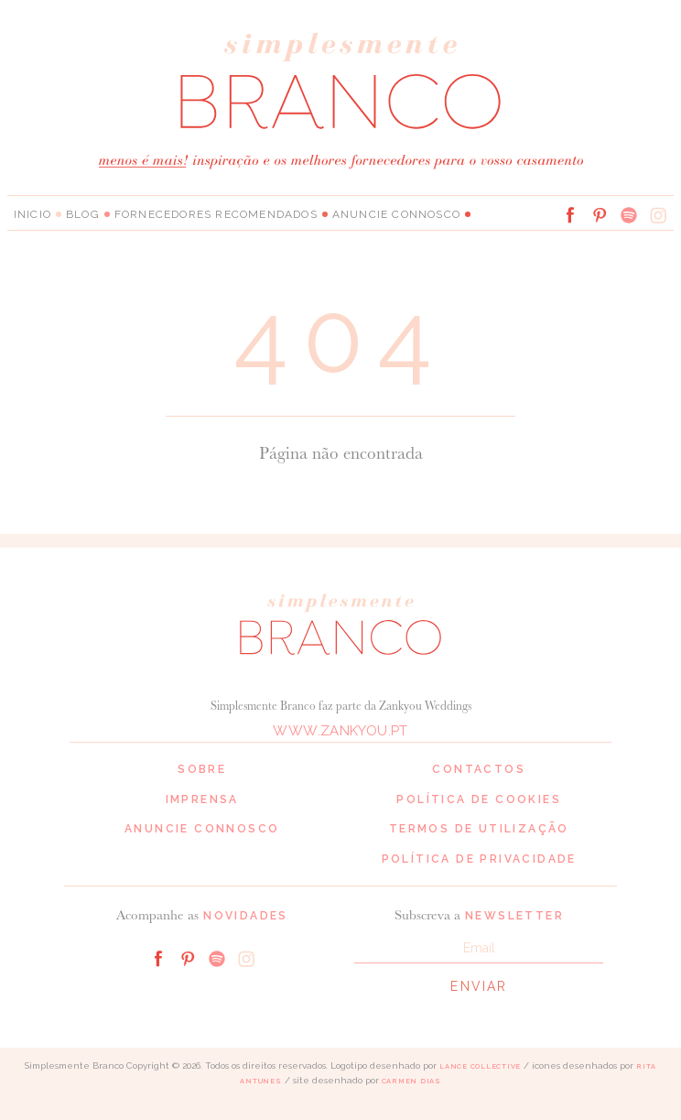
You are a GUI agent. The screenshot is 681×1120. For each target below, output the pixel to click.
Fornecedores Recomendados (216, 214)
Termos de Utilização (479, 828)
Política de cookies (478, 799)
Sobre (202, 769)
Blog (83, 214)
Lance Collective (480, 1066)
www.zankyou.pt (340, 731)
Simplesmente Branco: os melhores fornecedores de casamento (340, 80)
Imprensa (202, 799)
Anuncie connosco (396, 214)
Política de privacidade (479, 859)
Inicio (32, 214)
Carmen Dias (411, 1081)
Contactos (478, 769)
